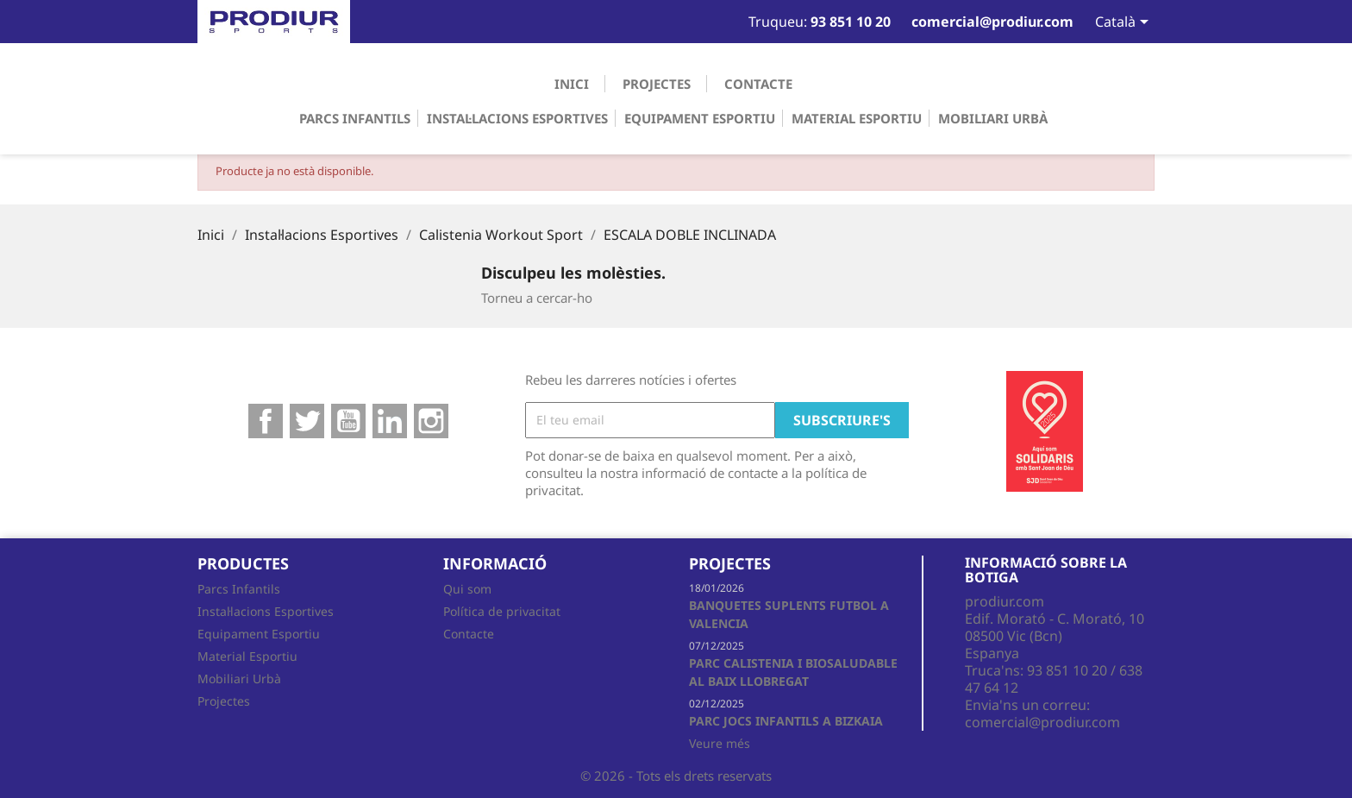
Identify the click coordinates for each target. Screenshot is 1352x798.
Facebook (265, 421)
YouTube (348, 421)
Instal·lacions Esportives (517, 118)
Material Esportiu (857, 118)
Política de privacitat (501, 611)
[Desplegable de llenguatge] (1114, 23)
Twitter (307, 421)
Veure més (719, 743)
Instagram (431, 421)
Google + (389, 421)
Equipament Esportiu (699, 118)
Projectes (657, 83)
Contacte (758, 83)
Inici (571, 83)
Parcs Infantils (354, 118)
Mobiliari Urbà (993, 118)
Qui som (467, 589)
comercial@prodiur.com (1042, 722)
